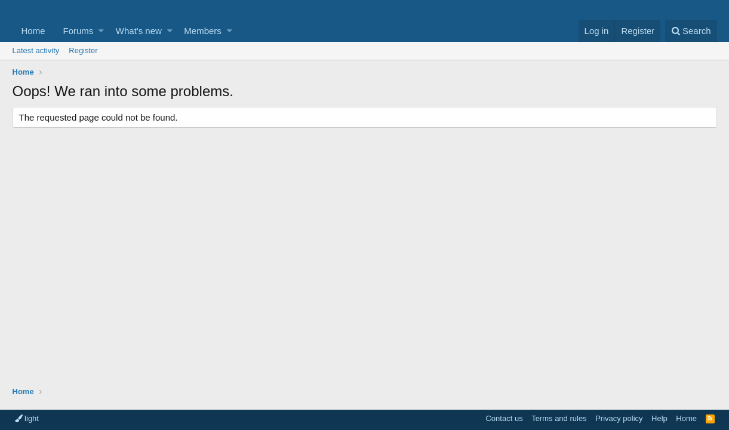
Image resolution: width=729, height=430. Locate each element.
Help (659, 418)
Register (83, 50)
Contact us (503, 418)
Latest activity (36, 50)
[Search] (691, 31)
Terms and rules (558, 418)
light (27, 418)
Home (33, 31)
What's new (139, 31)
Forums (78, 31)
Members (203, 31)
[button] (101, 31)
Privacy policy (618, 418)
